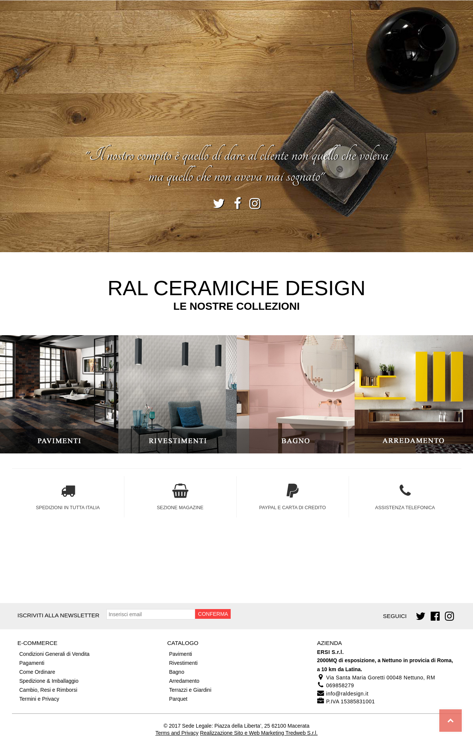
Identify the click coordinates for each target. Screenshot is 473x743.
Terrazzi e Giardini (190, 690)
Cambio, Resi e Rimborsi (48, 690)
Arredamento (184, 681)
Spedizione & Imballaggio (49, 681)
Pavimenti (180, 654)
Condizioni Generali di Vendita (54, 654)
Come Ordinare (37, 672)
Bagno (176, 672)
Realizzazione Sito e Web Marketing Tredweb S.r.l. (259, 733)
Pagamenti (32, 663)
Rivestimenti (183, 663)
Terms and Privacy (176, 733)
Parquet (178, 699)
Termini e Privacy (39, 699)
